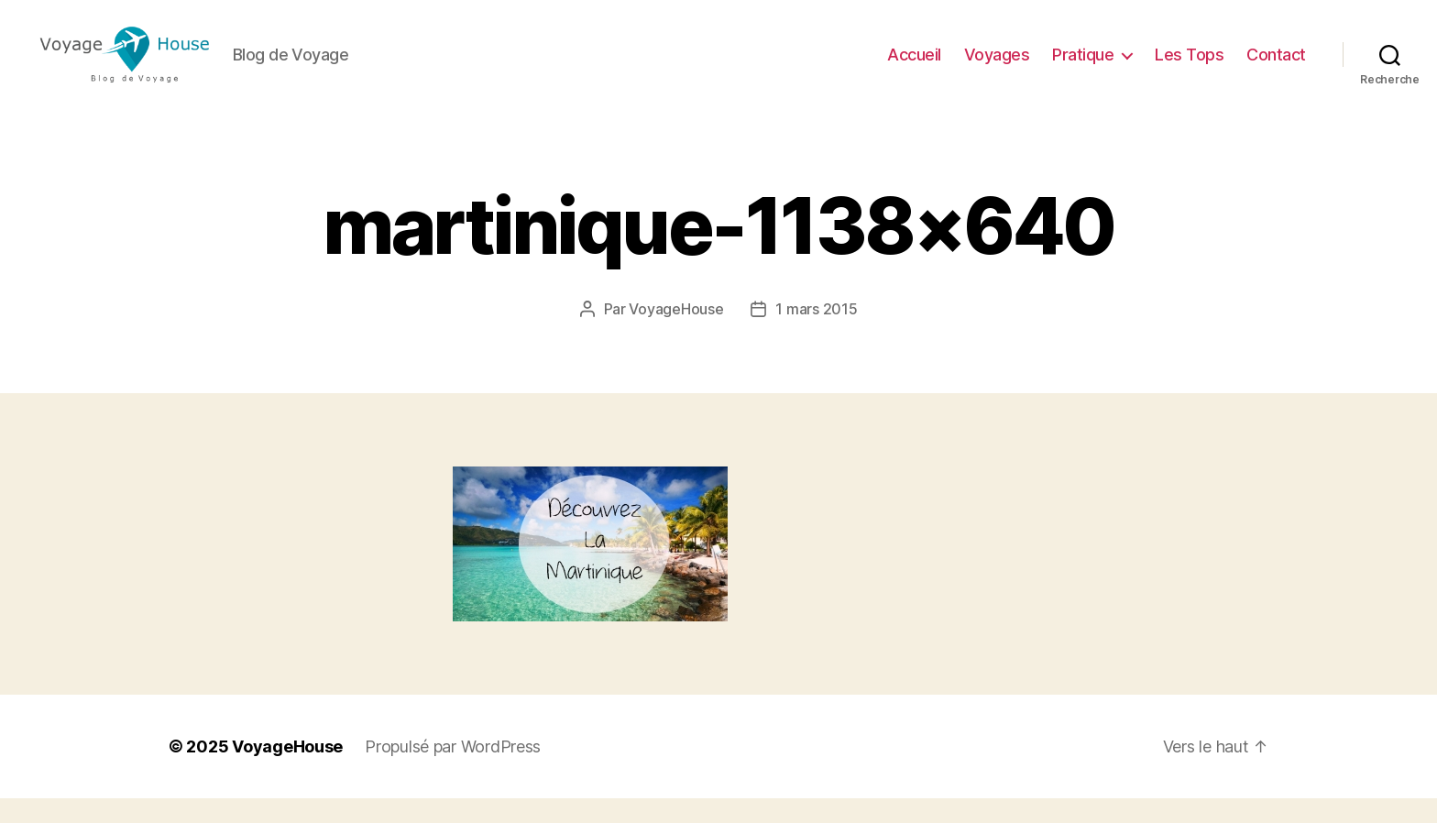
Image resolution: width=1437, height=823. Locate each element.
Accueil (914, 66)
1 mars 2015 (816, 333)
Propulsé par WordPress (453, 771)
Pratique (1082, 66)
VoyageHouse (676, 333)
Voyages (997, 66)
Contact (1276, 66)
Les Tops (1189, 66)
